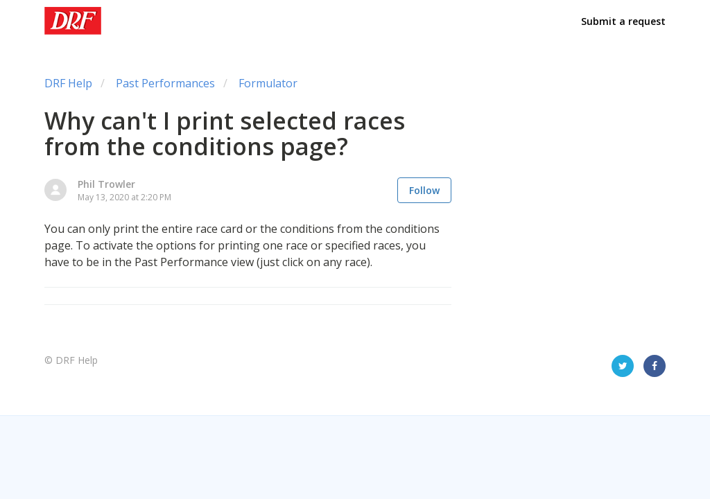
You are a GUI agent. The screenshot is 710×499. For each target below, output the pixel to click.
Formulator (268, 83)
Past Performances (165, 83)
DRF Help (68, 83)
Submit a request (623, 21)
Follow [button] (424, 190)
